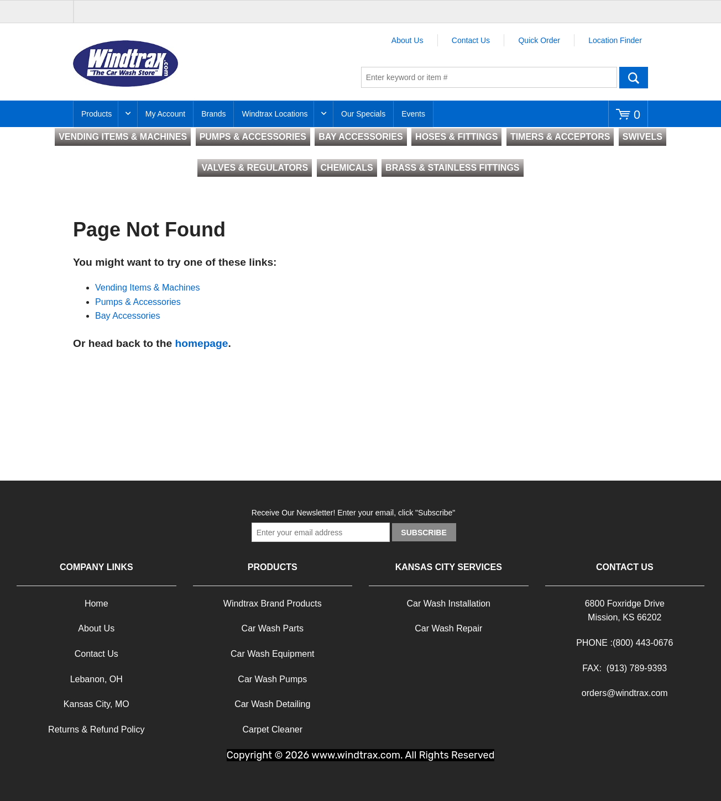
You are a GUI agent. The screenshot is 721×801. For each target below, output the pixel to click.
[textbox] (489, 77)
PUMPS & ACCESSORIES (253, 136)
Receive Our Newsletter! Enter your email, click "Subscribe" (354, 512)
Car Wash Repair (448, 628)
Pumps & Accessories (138, 302)
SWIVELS (642, 136)
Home (96, 603)
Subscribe (423, 532)
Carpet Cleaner (273, 729)
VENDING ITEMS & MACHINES (123, 136)
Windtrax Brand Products (272, 603)
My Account (165, 113)
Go (633, 77)
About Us (407, 40)
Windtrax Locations (274, 113)
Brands (213, 113)
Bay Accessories (127, 315)
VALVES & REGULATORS (254, 167)
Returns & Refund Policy (96, 729)
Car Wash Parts (273, 628)
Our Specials (363, 113)
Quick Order (539, 40)
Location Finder (615, 40)
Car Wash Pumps (272, 679)
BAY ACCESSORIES (360, 136)
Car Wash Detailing (272, 704)
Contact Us (471, 40)
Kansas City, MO (96, 704)
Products (96, 113)
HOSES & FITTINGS (456, 136)
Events (413, 113)
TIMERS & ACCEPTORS (560, 136)
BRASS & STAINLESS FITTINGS (452, 167)
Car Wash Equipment (272, 653)
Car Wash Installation (448, 603)
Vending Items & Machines (147, 287)
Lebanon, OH (96, 679)
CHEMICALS (347, 167)
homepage (201, 343)
